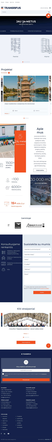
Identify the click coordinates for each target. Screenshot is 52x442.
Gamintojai (19, 418)
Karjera (2, 2)
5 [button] (28, 337)
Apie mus (12, 2)
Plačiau (6, 113)
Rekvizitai (5, 429)
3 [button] (26, 118)
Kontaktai (17, 2)
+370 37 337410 (44, 8)
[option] (15, 49)
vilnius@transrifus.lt (6, 407)
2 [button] (25, 118)
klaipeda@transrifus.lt (32, 407)
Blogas (7, 2)
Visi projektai (4, 72)
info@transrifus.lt (5, 397)
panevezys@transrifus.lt (32, 395)
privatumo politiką (44, 288)
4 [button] (28, 118)
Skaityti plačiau (40, 170)
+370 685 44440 (7, 406)
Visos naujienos (26, 342)
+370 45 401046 (32, 393)
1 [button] (24, 118)
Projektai (19, 416)
